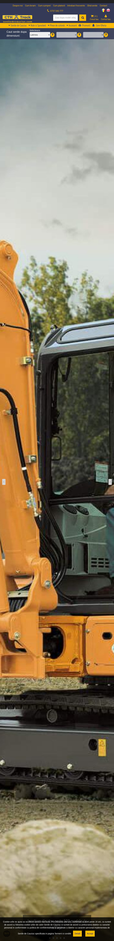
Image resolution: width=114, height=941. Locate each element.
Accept (90, 933)
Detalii (77, 933)
